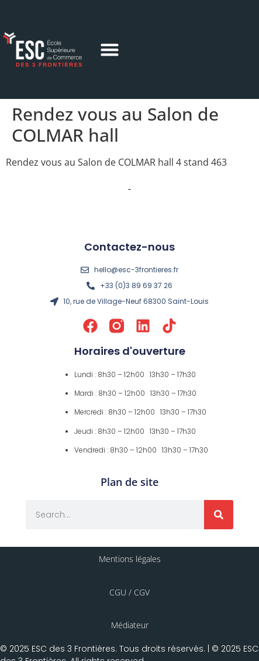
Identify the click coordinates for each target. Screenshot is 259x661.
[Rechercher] (218, 514)
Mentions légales (130, 558)
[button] (110, 49)
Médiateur (130, 625)
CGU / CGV (129, 592)
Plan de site (129, 482)
